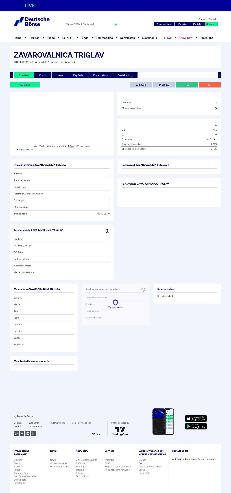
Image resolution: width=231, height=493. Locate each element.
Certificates (127, 38)
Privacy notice (35, 426)
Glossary (80, 473)
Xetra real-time (164, 24)
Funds (84, 38)
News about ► (146, 164)
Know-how (186, 38)
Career (142, 459)
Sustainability (125, 75)
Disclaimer (34, 422)
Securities (81, 466)
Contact (202, 19)
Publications (82, 476)
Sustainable (149, 38)
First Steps (19, 483)
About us (80, 463)
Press (142, 463)
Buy (187, 85)
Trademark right (57, 422)
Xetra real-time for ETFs (117, 469)
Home (17, 38)
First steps (206, 38)
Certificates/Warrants (25, 476)
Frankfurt (25, 85)
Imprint (17, 426)
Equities (34, 38)
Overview (24, 75)
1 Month (51, 145)
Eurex (142, 469)
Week (41, 145)
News (168, 38)
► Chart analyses (24, 149)
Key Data (78, 75)
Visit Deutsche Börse (86, 459)
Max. (88, 145)
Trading (80, 469)
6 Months (61, 145)
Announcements (58, 463)
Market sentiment (59, 466)
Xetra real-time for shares (118, 466)
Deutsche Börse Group (150, 466)
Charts (43, 75)
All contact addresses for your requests (193, 459)
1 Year (71, 145)
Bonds (51, 38)
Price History (100, 75)
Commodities (104, 38)
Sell (210, 85)
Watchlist (182, 24)
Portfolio (197, 24)
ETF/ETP (67, 38)
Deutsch (213, 19)
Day (35, 145)
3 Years (79, 145)
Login (210, 24)
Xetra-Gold (144, 473)
